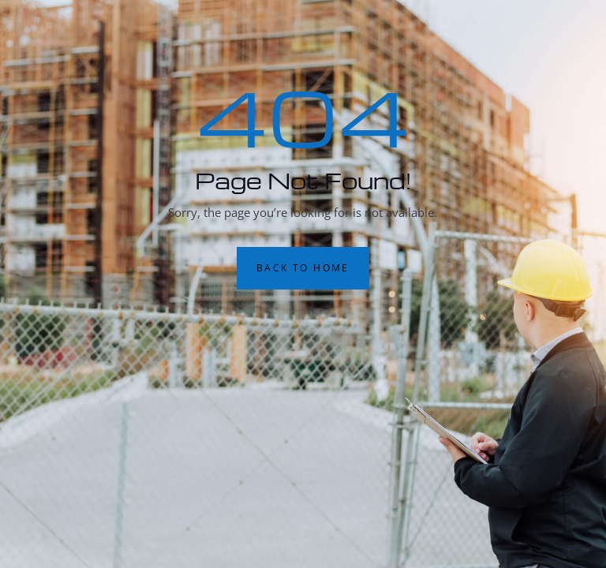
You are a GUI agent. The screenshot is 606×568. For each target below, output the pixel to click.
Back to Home (303, 268)
